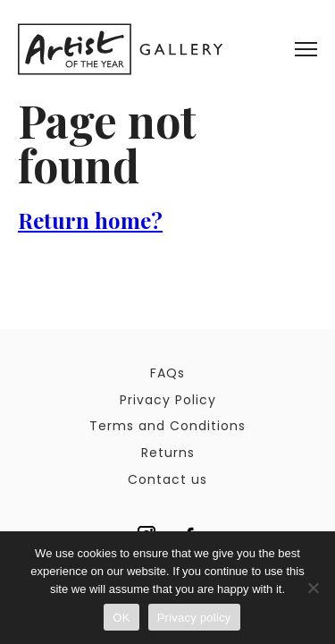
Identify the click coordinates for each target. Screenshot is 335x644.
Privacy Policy (168, 400)
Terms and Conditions (167, 426)
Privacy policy (194, 617)
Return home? (90, 220)
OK (121, 617)
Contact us (167, 479)
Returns (168, 453)
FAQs (167, 373)
